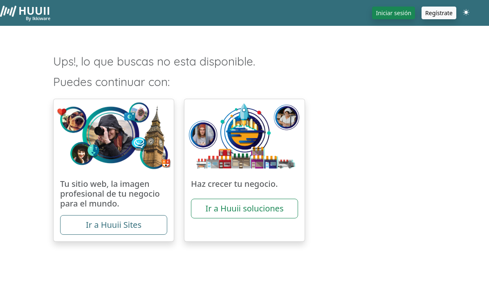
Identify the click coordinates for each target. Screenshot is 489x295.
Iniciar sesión (393, 13)
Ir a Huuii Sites (113, 224)
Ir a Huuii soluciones (244, 208)
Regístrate (439, 13)
